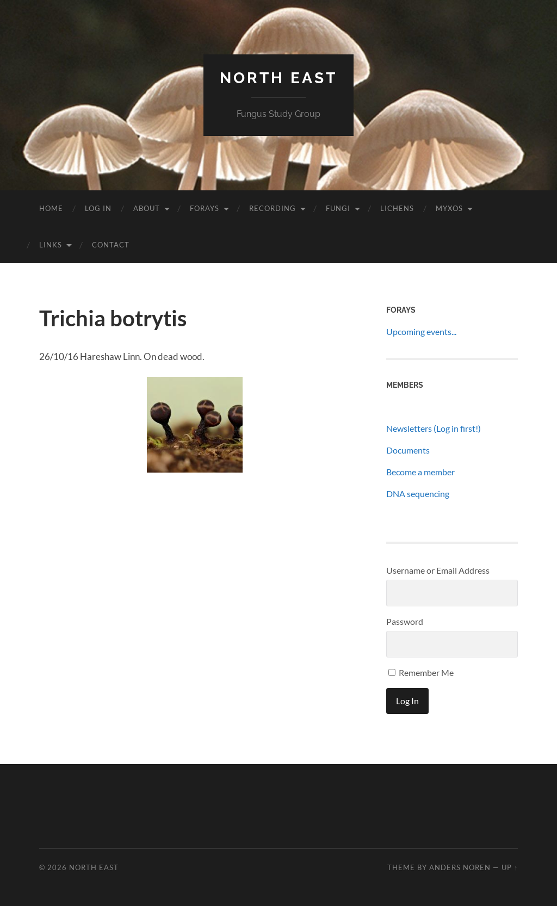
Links (50, 244)
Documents (408, 450)
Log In (98, 208)
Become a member (420, 472)
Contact (110, 244)
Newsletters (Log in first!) (433, 428)
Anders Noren (460, 867)
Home (51, 208)
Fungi (338, 208)
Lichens (397, 208)
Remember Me (421, 672)
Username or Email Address (438, 570)
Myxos (449, 208)
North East (278, 78)
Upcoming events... (421, 331)
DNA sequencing (417, 493)
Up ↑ (510, 867)
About (146, 208)
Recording (272, 208)
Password (404, 621)
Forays (204, 208)
